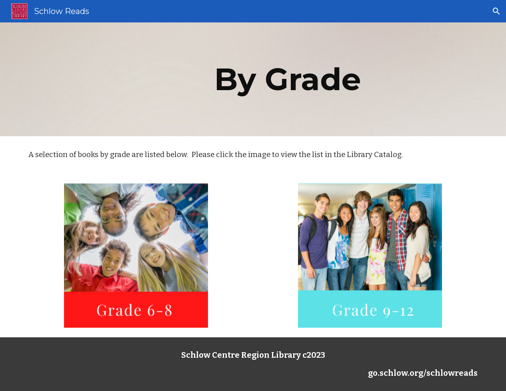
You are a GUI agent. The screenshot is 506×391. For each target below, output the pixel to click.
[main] (292, 79)
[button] (496, 11)
